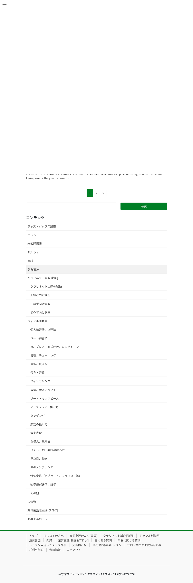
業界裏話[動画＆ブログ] (43, 510)
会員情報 (55, 550)
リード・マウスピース (44, 398)
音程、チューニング (43, 355)
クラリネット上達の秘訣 (46, 286)
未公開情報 (35, 243)
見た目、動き (39, 458)
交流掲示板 (79, 545)
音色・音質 (37, 372)
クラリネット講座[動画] (43, 278)
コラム (32, 235)
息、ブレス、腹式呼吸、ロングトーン (54, 347)
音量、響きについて (43, 390)
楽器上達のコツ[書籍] (83, 536)
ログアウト (74, 550)
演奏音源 (33, 269)
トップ (33, 536)
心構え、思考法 (40, 441)
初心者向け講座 (40, 312)
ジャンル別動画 (37, 321)
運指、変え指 (39, 364)
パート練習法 (39, 338)
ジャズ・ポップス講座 (42, 226)
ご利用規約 (36, 550)
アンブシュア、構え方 (44, 407)
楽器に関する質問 (129, 540)
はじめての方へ (54, 536)
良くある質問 (103, 540)
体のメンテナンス (41, 467)
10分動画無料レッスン (107, 545)
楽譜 (30, 261)
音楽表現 (36, 433)
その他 (34, 493)
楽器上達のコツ (38, 519)
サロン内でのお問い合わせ (144, 545)
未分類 (32, 502)
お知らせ (33, 252)
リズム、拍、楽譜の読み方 (47, 450)
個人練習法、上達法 (43, 329)
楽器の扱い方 (39, 424)
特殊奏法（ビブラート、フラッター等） (56, 476)
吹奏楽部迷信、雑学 (43, 484)
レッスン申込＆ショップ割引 (47, 545)
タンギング (37, 416)
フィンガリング (40, 381)
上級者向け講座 (40, 295)
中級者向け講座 (40, 304)
